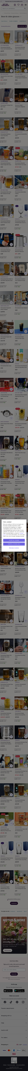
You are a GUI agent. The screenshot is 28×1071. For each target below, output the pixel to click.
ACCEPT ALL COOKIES (14, 540)
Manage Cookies (14, 548)
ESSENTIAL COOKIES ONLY (14, 544)
